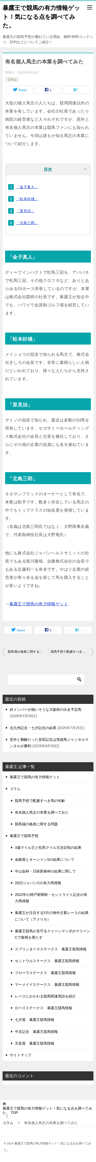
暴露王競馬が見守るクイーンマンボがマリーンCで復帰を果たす (52, 934)
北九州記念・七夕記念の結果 (33, 728)
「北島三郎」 (27, 223)
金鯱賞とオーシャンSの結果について (44, 859)
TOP (47, 1110)
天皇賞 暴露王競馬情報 (34, 1043)
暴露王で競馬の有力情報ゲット (38, 604)
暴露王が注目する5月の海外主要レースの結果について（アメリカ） (52, 916)
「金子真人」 (27, 187)
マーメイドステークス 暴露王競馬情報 (47, 984)
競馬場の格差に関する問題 (27, 651)
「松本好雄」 (27, 199)
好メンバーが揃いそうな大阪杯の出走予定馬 (45, 709)
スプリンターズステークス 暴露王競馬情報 (51, 949)
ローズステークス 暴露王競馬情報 (43, 1008)
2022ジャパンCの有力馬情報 (38, 883)
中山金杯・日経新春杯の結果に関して (45, 871)
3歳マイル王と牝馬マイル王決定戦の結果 (48, 847)
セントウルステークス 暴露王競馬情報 (47, 961)
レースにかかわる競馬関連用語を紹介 (45, 996)
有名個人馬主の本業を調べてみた (42, 812)
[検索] (46, 679)
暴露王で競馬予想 (24, 836)
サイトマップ (20, 1055)
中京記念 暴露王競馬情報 (36, 1032)
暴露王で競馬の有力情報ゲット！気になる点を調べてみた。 (41, 16)
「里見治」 (25, 211)
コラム (12, 79)
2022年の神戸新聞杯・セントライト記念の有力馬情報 (51, 898)
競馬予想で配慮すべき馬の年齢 (72, 651)
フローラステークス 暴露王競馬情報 (45, 973)
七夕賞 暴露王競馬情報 (34, 1020)
